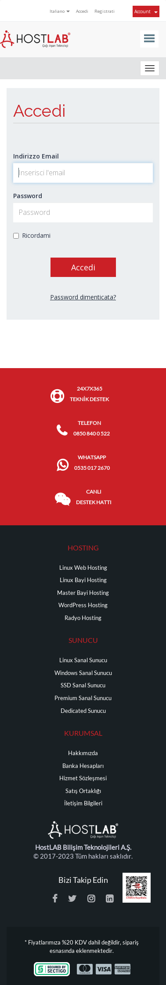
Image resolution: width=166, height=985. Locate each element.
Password (27, 196)
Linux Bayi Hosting (83, 580)
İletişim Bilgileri (83, 803)
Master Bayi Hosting (83, 593)
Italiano (60, 11)
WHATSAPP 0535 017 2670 (92, 462)
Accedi (82, 11)
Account (146, 11)
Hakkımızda (83, 753)
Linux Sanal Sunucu (83, 660)
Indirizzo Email (36, 156)
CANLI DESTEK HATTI (94, 496)
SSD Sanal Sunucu (83, 685)
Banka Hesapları (83, 766)
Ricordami (32, 235)
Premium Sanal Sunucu (83, 698)
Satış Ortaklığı (83, 791)
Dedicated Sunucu (83, 711)
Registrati (104, 11)
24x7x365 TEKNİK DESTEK (89, 393)
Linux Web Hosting (83, 567)
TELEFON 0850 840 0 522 (91, 428)
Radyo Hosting (83, 618)
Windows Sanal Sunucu (83, 673)
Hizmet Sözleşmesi (83, 778)
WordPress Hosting (83, 605)
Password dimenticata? (83, 297)
